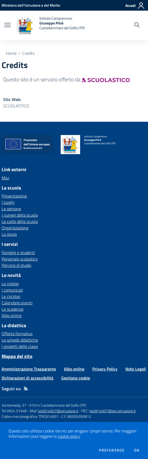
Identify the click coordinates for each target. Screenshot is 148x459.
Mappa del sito (17, 356)
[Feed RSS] (25, 388)
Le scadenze (12, 309)
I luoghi (8, 202)
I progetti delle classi (20, 346)
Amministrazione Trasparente (29, 369)
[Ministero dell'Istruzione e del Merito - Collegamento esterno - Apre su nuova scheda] (31, 5)
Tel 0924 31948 (14, 411)
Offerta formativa (17, 333)
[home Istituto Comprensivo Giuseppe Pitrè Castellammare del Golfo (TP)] (50, 25)
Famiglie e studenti (18, 252)
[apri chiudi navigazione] (7, 25)
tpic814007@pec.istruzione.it (112, 411)
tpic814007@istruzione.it (58, 411)
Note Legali (135, 369)
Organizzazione (15, 228)
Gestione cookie (75, 378)
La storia (9, 234)
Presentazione (14, 196)
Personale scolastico (20, 259)
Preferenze (112, 450)
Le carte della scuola (20, 221)
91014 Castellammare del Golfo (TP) (57, 405)
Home (11, 53)
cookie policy (69, 436)
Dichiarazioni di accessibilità (27, 378)
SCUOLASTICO (16, 106)
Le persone (11, 208)
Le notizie (10, 283)
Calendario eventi (17, 303)
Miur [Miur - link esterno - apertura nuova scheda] (5, 178)
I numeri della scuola (20, 215)
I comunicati (12, 290)
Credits (28, 53)
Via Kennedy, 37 (14, 405)
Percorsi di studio (16, 265)
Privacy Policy (104, 369)
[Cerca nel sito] (137, 25)
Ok (136, 450)
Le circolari (11, 296)
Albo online (12, 315)
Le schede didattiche (20, 340)
